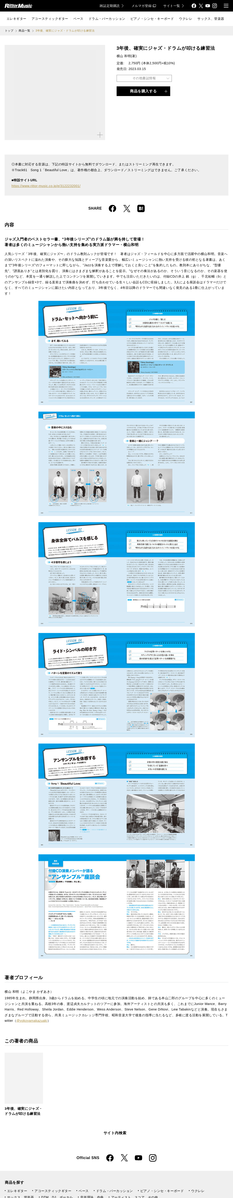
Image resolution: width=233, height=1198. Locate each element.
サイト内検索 (115, 1133)
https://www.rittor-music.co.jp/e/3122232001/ (46, 186)
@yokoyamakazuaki (31, 1020)
